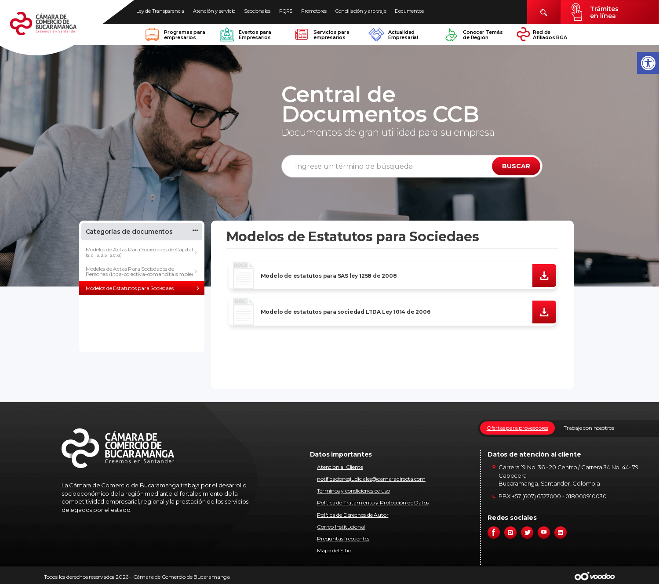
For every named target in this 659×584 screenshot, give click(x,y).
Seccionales (257, 11)
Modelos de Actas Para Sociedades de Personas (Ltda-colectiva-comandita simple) (139, 271)
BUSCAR (516, 166)
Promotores (314, 11)
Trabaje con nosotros (589, 427)
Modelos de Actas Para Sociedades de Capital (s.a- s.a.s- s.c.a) (139, 252)
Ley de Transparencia (160, 11)
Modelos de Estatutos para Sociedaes (130, 288)
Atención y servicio (214, 11)
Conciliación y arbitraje (360, 11)
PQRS (285, 11)
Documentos (409, 11)
